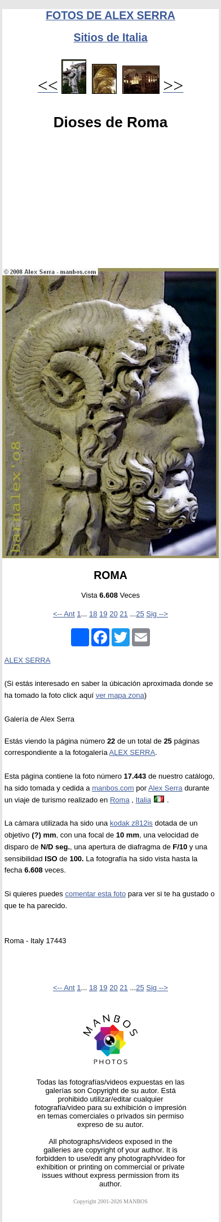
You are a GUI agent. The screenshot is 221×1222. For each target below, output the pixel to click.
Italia (143, 800)
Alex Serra (165, 788)
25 (140, 614)
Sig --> (157, 614)
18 (93, 614)
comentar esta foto (95, 893)
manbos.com (113, 788)
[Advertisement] (110, 201)
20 (113, 614)
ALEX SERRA (28, 660)
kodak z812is (131, 823)
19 (103, 614)
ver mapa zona (120, 695)
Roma (120, 800)
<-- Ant (64, 614)
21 (123, 614)
